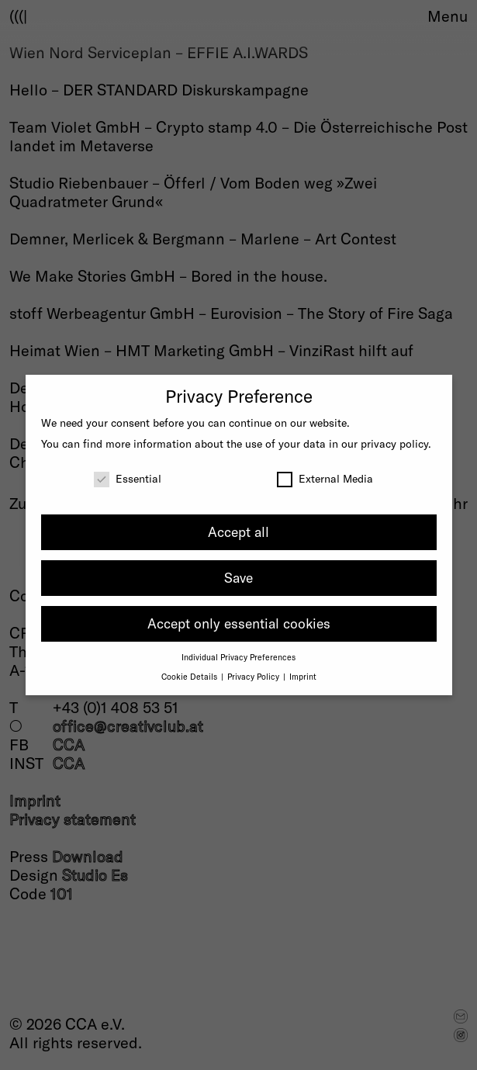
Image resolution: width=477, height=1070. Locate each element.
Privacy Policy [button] (254, 676)
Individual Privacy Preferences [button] (238, 657)
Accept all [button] (238, 531)
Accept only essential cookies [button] (238, 623)
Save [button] (238, 577)
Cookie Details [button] (190, 676)
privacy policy (394, 443)
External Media (325, 478)
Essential (127, 478)
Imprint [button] (302, 676)
